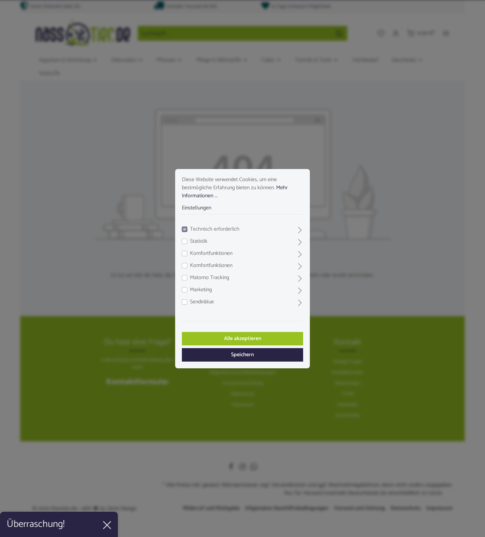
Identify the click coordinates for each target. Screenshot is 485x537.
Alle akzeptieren (242, 338)
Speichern (242, 354)
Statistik (198, 241)
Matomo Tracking (209, 278)
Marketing (201, 290)
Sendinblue (202, 302)
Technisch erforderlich (214, 229)
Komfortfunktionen (211, 253)
